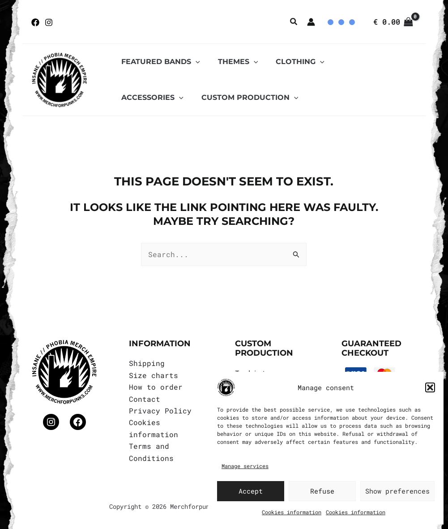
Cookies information (291, 512)
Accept (251, 490)
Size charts (153, 375)
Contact (144, 399)
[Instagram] (49, 22)
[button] (430, 387)
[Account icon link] (311, 22)
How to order (156, 386)
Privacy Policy (160, 410)
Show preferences (397, 490)
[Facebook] (35, 22)
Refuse (322, 490)
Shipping (147, 363)
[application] (193, 62)
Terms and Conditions (151, 451)
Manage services (245, 465)
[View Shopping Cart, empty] (393, 21)
